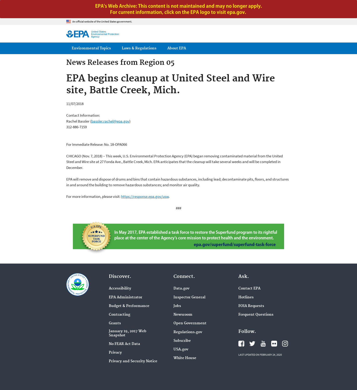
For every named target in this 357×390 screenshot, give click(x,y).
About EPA (176, 48)
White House (184, 358)
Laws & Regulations (139, 48)
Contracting (119, 315)
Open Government (190, 323)
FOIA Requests (251, 306)
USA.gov (180, 349)
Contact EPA (249, 289)
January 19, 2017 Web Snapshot (127, 333)
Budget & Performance (129, 306)
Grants (115, 323)
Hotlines (246, 297)
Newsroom (182, 315)
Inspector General (189, 297)
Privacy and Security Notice (133, 361)
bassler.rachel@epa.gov (110, 121)
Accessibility (120, 289)
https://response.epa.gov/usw (145, 196)
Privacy (115, 353)
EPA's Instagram (285, 344)
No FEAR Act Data (124, 344)
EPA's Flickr (274, 344)
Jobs (177, 306)
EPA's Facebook (241, 344)
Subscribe (182, 341)
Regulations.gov (187, 332)
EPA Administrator (125, 297)
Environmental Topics (91, 48)
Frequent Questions (255, 315)
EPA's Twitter (252, 344)
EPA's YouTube (263, 344)
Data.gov (181, 289)
